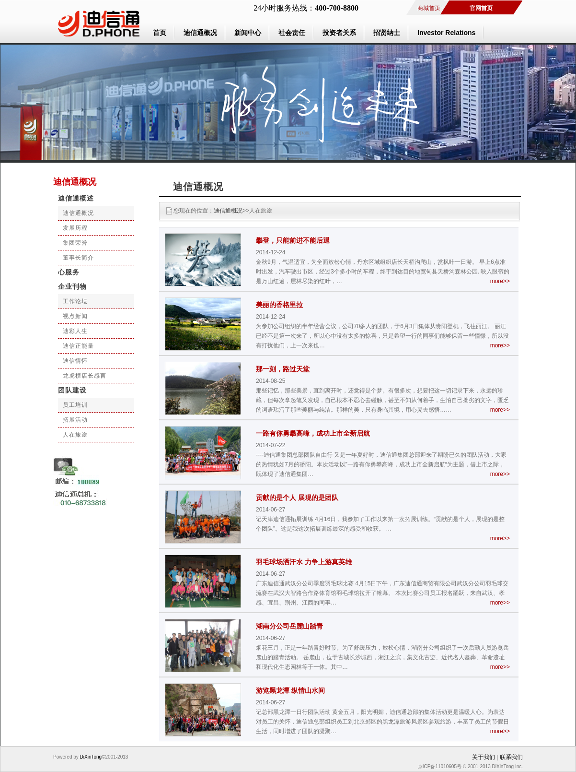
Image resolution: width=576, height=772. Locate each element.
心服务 (69, 272)
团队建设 (72, 390)
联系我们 (511, 757)
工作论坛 (75, 301)
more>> (500, 281)
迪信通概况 (200, 32)
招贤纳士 (386, 32)
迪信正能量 (78, 346)
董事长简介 (78, 257)
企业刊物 (72, 286)
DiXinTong (90, 757)
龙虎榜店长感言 (84, 375)
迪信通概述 (76, 198)
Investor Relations (446, 32)
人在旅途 (75, 434)
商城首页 (428, 8)
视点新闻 (75, 316)
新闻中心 (247, 32)
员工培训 (75, 405)
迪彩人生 (75, 331)
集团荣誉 (75, 242)
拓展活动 (75, 419)
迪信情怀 (75, 360)
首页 (159, 32)
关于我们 (483, 757)
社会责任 (291, 32)
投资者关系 (339, 32)
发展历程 (75, 228)
